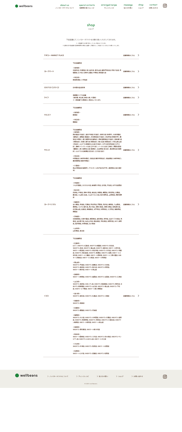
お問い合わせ (138, 420)
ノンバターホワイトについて (58, 420)
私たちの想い (103, 420)
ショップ (120, 420)
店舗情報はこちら (129, 55)
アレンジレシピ (83, 420)
